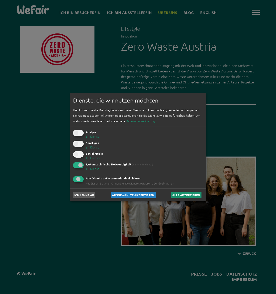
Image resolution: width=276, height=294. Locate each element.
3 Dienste (93, 158)
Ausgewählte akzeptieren (133, 195)
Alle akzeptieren (186, 195)
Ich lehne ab (84, 195)
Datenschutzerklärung (140, 121)
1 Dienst (92, 136)
